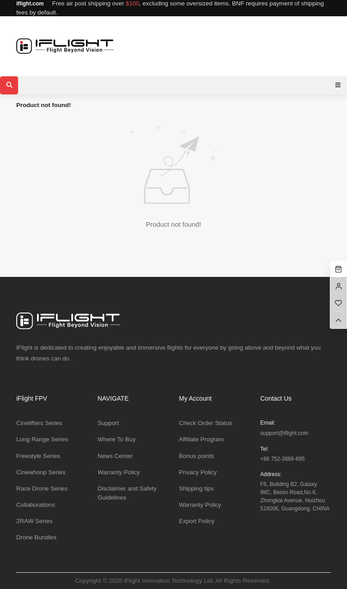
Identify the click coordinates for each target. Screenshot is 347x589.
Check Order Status (205, 423)
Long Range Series (42, 439)
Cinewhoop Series (41, 472)
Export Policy (196, 521)
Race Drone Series (42, 488)
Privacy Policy (198, 472)
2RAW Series (34, 521)
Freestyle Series (38, 456)
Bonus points (196, 456)
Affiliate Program (201, 439)
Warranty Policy (119, 472)
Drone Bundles (36, 537)
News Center (115, 456)
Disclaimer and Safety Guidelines (127, 493)
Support (108, 423)
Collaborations (35, 504)
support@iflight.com (284, 433)
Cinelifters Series (39, 423)
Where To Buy (117, 439)
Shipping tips (196, 488)
